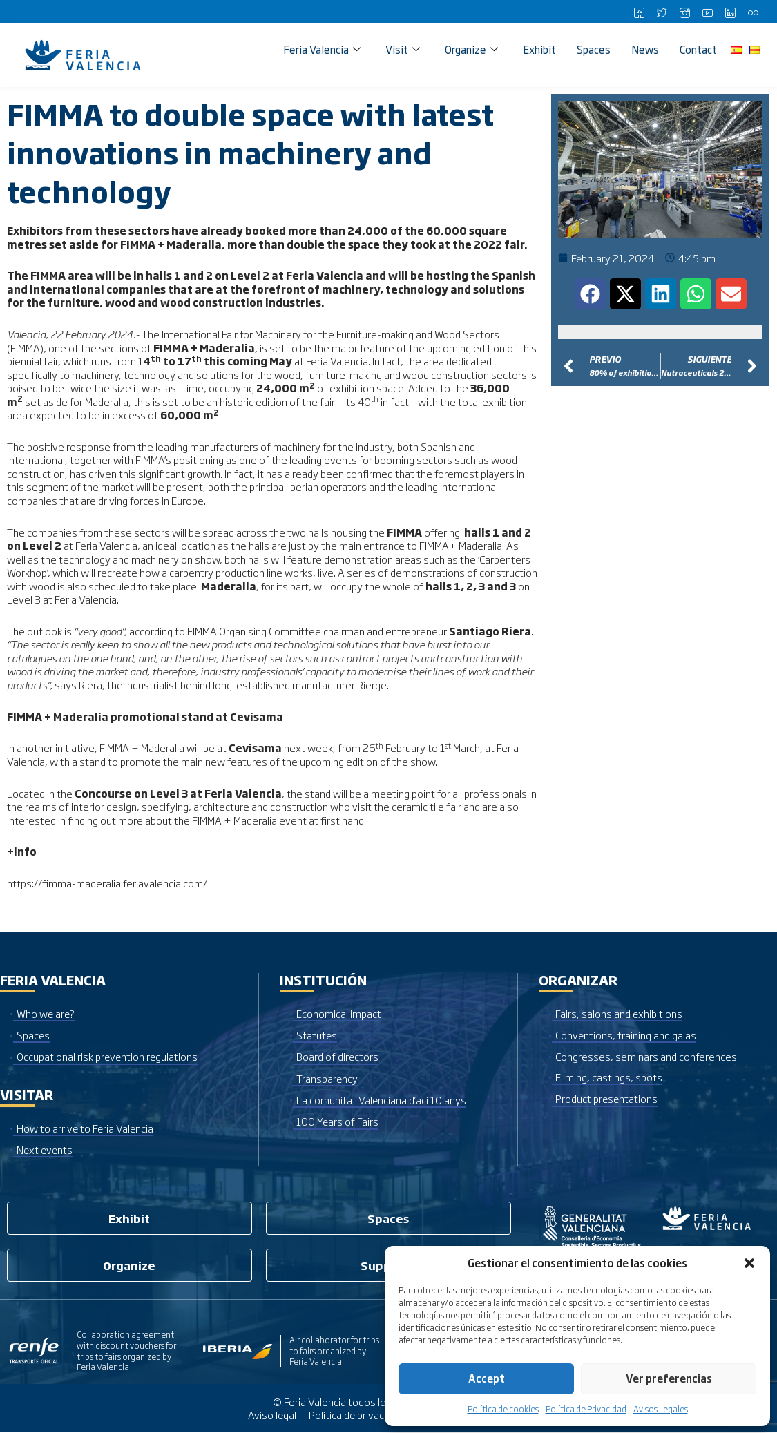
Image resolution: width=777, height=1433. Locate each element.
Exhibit (539, 49)
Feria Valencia (322, 49)
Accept (486, 1378)
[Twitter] (661, 11)
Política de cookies (503, 1409)
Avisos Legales (660, 1409)
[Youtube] (707, 11)
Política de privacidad (355, 1415)
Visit (402, 49)
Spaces (594, 49)
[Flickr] (752, 11)
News (645, 49)
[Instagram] (684, 11)
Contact (698, 49)
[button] (749, 1263)
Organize (471, 49)
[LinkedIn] (730, 11)
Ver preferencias (669, 1378)
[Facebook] (639, 11)
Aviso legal (271, 1415)
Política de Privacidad (586, 1409)
